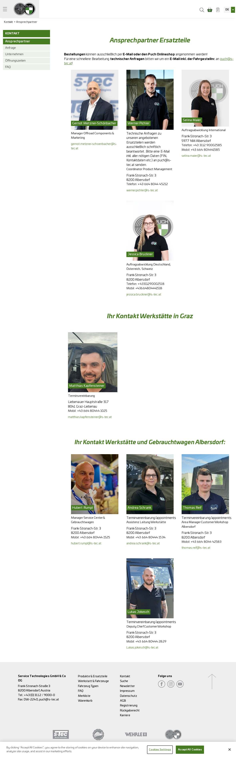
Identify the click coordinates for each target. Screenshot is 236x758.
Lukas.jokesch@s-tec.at (142, 647)
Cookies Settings (160, 752)
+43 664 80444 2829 (150, 641)
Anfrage (10, 47)
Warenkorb (85, 700)
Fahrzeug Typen (88, 686)
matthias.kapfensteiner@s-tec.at (90, 417)
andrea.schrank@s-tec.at (143, 543)
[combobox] (229, 10)
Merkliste (84, 695)
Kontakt (8, 22)
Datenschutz (128, 695)
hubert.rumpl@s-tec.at (86, 543)
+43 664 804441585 (205, 149)
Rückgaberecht (130, 710)
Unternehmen (14, 54)
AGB (123, 700)
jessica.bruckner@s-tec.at (143, 294)
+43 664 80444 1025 (92, 410)
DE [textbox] (227, 9)
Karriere (125, 715)
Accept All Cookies (190, 752)
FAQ (8, 67)
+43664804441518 (148, 288)
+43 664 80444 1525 (95, 537)
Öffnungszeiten (15, 60)
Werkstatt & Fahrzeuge (93, 681)
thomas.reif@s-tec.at (196, 547)
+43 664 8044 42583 (206, 541)
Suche (124, 681)
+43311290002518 (151, 283)
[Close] (229, 751)
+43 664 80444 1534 (150, 537)
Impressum (127, 690)
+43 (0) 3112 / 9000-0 (39, 695)
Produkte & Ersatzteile (92, 676)
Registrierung (128, 705)
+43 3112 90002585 (207, 145)
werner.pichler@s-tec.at (142, 190)
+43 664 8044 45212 (153, 184)
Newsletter (127, 686)
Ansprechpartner (26, 22)
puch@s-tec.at (49, 699)
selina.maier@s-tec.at (196, 155)
